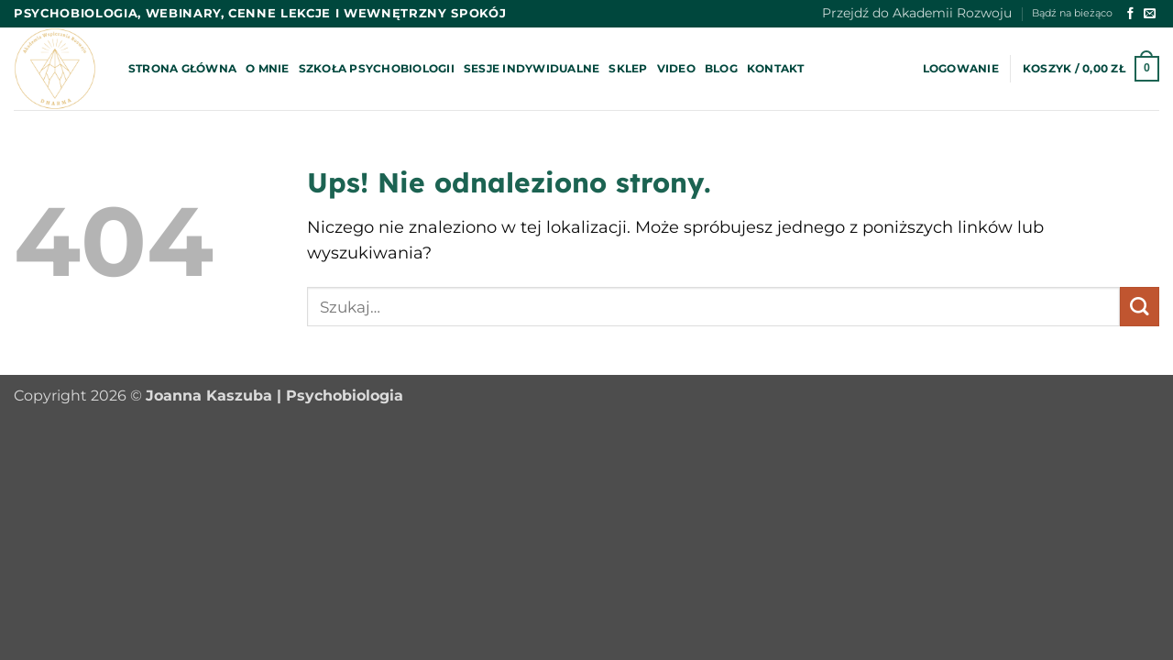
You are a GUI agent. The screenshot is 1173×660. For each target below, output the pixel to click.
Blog (721, 68)
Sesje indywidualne (531, 68)
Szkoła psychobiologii (377, 68)
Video (676, 68)
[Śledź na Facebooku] (1130, 14)
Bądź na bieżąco (1072, 13)
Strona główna (182, 68)
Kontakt (776, 68)
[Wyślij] (1139, 306)
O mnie (267, 68)
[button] (961, 68)
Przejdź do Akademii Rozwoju (917, 13)
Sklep (627, 68)
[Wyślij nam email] (1150, 14)
